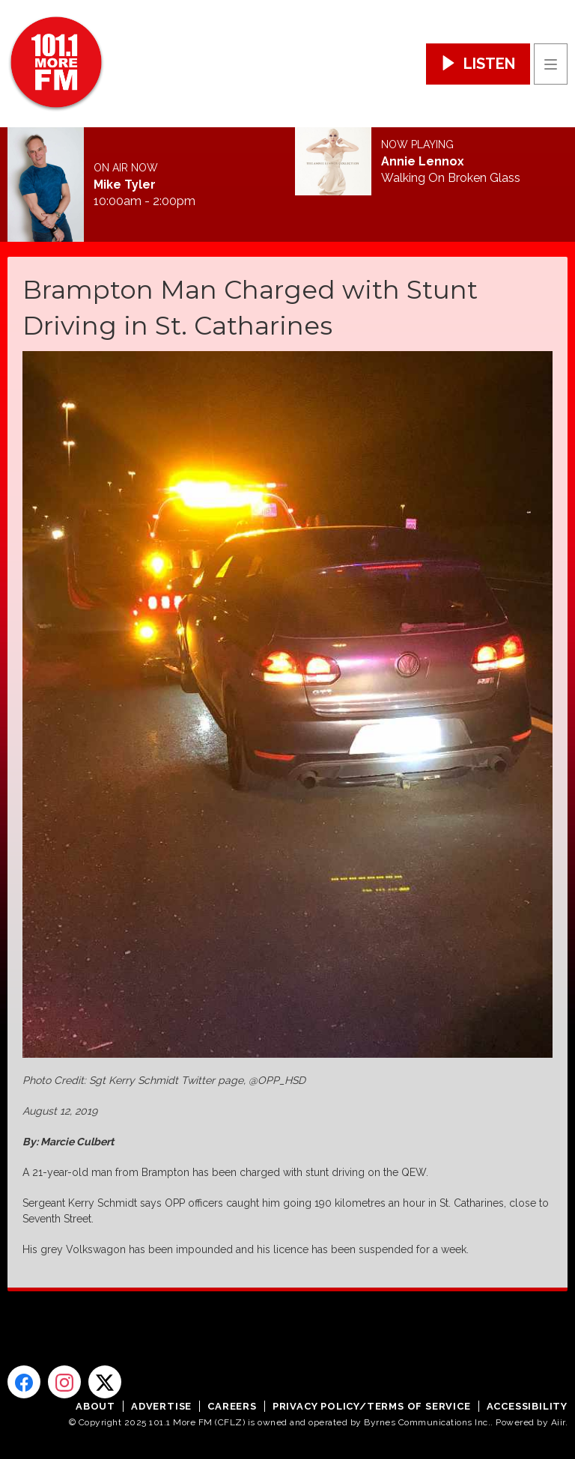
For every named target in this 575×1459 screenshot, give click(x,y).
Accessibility (527, 1406)
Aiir (558, 1422)
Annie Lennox (422, 161)
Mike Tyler (125, 185)
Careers (232, 1406)
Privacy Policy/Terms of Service (372, 1406)
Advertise (161, 1406)
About (95, 1406)
